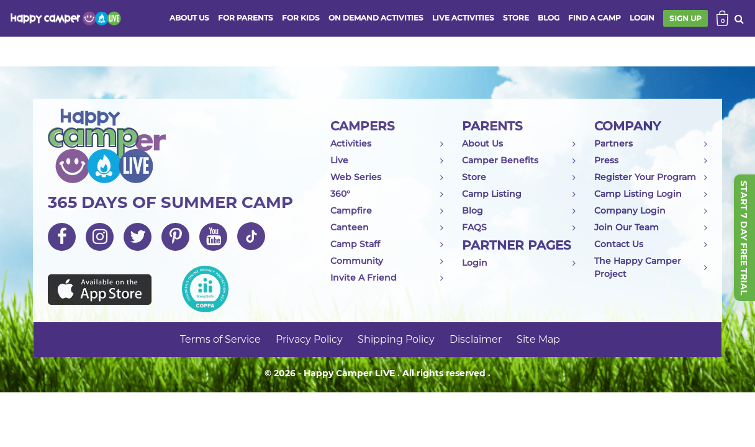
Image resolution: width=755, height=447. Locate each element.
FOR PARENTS (245, 17)
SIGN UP (685, 18)
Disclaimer (476, 339)
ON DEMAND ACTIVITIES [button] (375, 17)
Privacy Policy (309, 339)
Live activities (463, 17)
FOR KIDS (301, 17)
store (516, 17)
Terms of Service (220, 339)
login (642, 17)
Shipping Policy (396, 339)
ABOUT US (189, 17)
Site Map (538, 339)
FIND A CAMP (594, 17)
